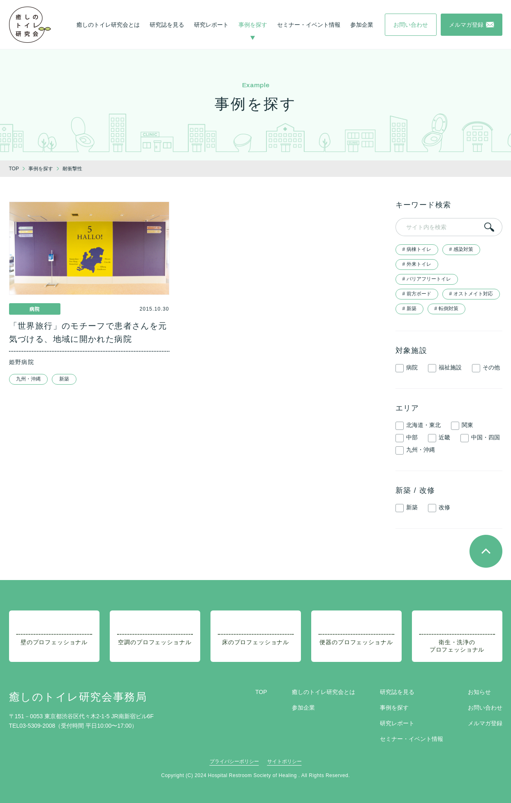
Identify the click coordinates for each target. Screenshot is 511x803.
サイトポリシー (284, 761)
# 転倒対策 (446, 308)
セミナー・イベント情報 (308, 24)
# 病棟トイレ (416, 249)
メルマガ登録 (485, 723)
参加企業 (361, 24)
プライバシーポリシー (234, 761)
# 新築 (409, 308)
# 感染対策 (461, 249)
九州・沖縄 (28, 379)
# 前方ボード (416, 294)
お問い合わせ (485, 707)
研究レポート (211, 24)
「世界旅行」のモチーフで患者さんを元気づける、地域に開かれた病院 (88, 332)
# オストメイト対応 (471, 294)
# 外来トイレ (416, 264)
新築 (64, 379)
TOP (261, 692)
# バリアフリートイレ (426, 279)
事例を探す (252, 24)
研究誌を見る (167, 24)
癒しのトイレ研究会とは (108, 24)
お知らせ (479, 692)
